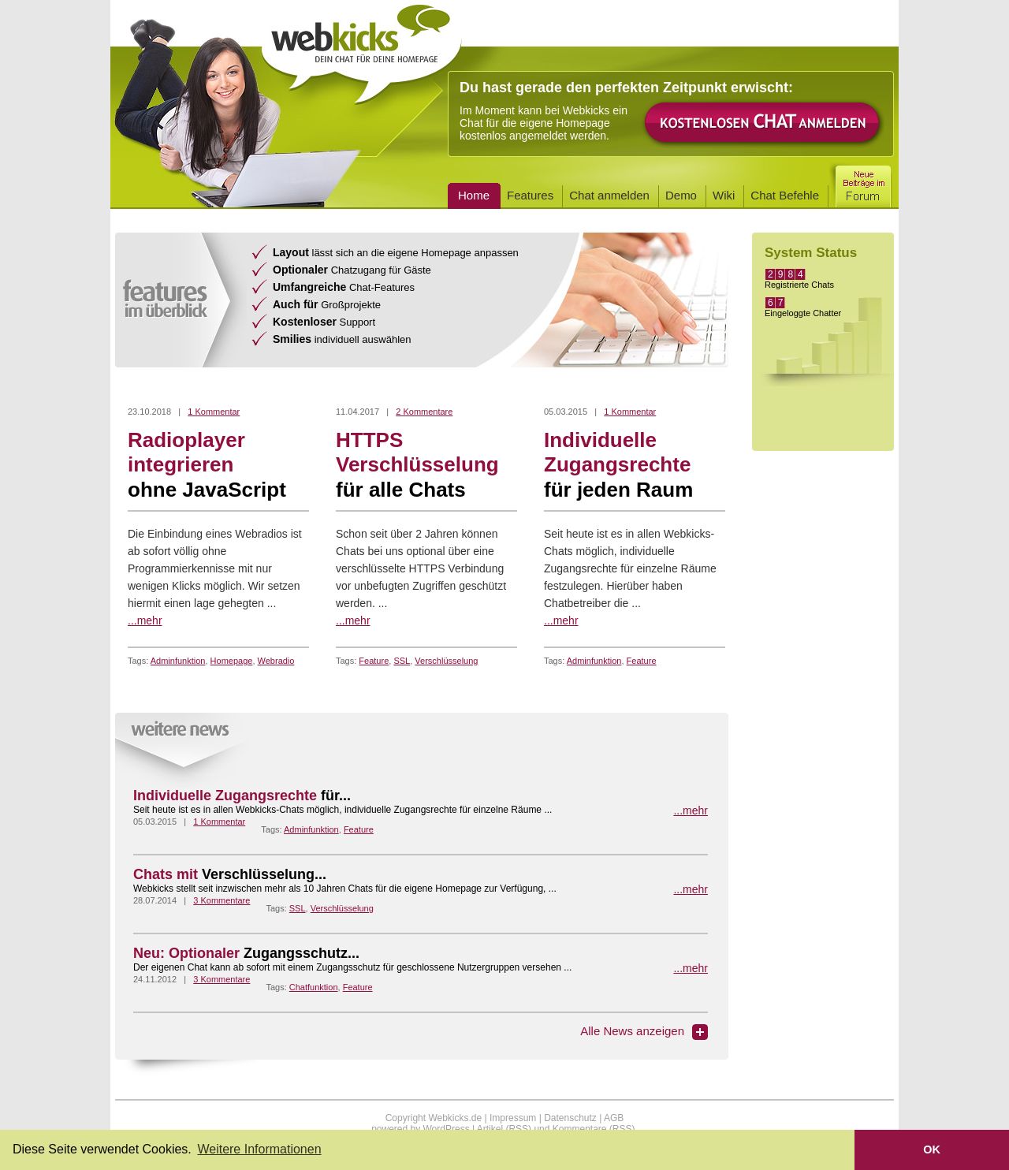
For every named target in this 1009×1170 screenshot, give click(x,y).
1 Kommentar (214, 411)
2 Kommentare (424, 411)
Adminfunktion (178, 660)
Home (474, 195)
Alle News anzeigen (632, 1031)
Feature (374, 660)
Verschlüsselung (446, 660)
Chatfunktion (313, 987)
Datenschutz (570, 1117)
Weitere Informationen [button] (259, 1149)
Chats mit (229, 874)
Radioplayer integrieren (218, 465)
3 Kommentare (221, 900)
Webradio (276, 660)
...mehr (145, 620)
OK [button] (931, 1149)
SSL (401, 660)
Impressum (513, 1117)
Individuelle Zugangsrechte (634, 465)
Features (530, 195)
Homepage (231, 660)
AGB (614, 1117)
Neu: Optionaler (246, 953)
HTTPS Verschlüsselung (426, 465)
